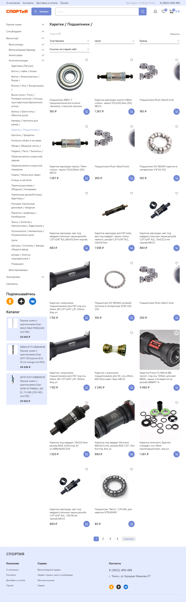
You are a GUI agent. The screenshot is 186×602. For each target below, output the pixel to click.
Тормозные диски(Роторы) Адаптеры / (26, 196)
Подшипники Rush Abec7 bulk (157, 302)
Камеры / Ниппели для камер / (24, 122)
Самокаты (12, 283)
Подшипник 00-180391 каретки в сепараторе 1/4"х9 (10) (158, 168)
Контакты (28, 2)
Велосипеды (16, 44)
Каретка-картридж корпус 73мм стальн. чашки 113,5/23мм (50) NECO (68, 169)
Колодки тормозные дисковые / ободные (23, 205)
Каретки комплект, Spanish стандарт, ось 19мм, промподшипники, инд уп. (155, 445)
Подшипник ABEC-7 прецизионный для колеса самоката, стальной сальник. (66, 103)
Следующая (129, 539)
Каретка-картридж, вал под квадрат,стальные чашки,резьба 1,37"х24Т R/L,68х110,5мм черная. (69, 236)
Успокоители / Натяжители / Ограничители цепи (27, 232)
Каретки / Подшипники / (25, 129)
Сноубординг (14, 31)
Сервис (41, 585)
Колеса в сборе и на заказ (26, 140)
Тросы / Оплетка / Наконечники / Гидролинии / (27, 223)
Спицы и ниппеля (21, 180)
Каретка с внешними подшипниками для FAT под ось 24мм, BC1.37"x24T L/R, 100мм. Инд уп (68, 377)
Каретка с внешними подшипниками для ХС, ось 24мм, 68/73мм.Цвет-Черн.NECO (114, 376)
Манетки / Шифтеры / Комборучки (23, 214)
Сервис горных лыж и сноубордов (55, 575)
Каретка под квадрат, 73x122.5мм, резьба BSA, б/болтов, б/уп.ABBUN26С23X (69, 445)
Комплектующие (18, 60)
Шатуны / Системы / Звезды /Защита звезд (27, 247)
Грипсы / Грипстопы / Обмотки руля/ (23, 113)
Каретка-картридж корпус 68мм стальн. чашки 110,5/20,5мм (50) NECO (113, 103)
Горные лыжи (14, 24)
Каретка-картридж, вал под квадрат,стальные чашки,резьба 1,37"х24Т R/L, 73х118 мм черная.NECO (68, 514)
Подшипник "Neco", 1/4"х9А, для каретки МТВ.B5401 (113, 511)
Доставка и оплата (46, 2)
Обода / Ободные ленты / (26, 145)
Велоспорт (12, 38)
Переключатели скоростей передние (26, 167)
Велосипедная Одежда (22, 49)
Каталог (41, 11)
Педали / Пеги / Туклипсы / (27, 151)
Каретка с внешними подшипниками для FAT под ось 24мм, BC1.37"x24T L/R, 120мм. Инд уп (68, 307)
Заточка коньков (46, 580)
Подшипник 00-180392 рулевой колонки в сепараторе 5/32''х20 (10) (113, 306)
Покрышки (17, 263)
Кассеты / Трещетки (22, 135)
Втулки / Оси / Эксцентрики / (27, 87)
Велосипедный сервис (49, 569)
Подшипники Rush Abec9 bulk (112, 166)
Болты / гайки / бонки (24, 71)
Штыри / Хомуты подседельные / (20, 256)
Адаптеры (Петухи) (22, 65)
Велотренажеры (18, 269)
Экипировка (13, 276)
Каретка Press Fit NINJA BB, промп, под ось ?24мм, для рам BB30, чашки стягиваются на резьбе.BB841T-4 (158, 377)
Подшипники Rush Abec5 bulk (157, 99)
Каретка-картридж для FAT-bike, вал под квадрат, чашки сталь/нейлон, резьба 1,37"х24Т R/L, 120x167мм (113, 238)
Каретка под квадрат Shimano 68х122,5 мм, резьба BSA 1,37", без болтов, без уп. (115, 445)
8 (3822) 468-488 (170, 2)
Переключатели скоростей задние (26, 158)
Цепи (14, 240)
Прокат (64, 2)
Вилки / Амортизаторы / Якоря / (25, 78)
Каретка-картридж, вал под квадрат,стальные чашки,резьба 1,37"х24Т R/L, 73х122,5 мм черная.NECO (158, 238)
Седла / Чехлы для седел (26, 174)
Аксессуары (15, 55)
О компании (13, 2)
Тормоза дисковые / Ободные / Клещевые (23, 187)
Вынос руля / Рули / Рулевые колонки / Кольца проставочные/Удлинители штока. (26, 100)
